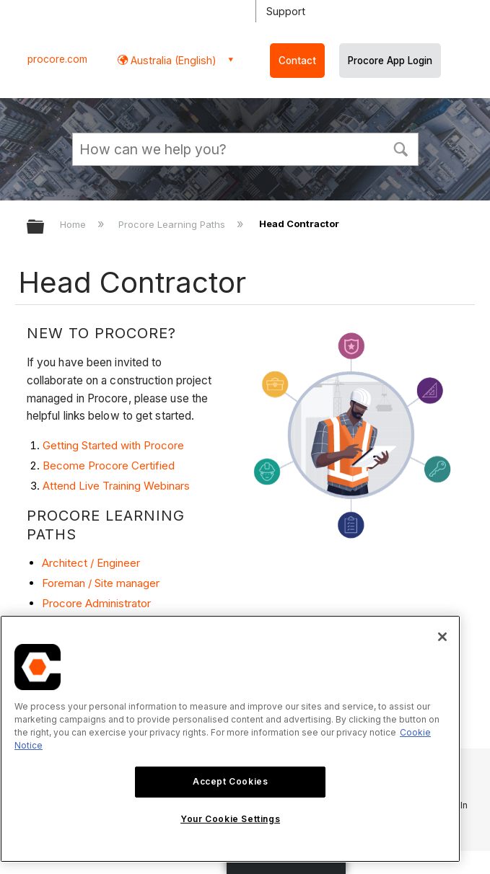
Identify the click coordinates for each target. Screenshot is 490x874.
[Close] (442, 637)
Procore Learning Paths (173, 224)
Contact (297, 60)
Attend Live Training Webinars (116, 486)
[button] (401, 148)
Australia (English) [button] (172, 60)
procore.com (57, 59)
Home (74, 224)
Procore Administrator (96, 603)
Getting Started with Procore (113, 445)
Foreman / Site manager (100, 583)
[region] (230, 738)
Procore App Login (390, 60)
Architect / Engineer (91, 563)
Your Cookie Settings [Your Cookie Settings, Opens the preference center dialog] (230, 818)
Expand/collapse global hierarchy (44, 227)
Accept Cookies (230, 781)
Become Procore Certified (109, 465)
